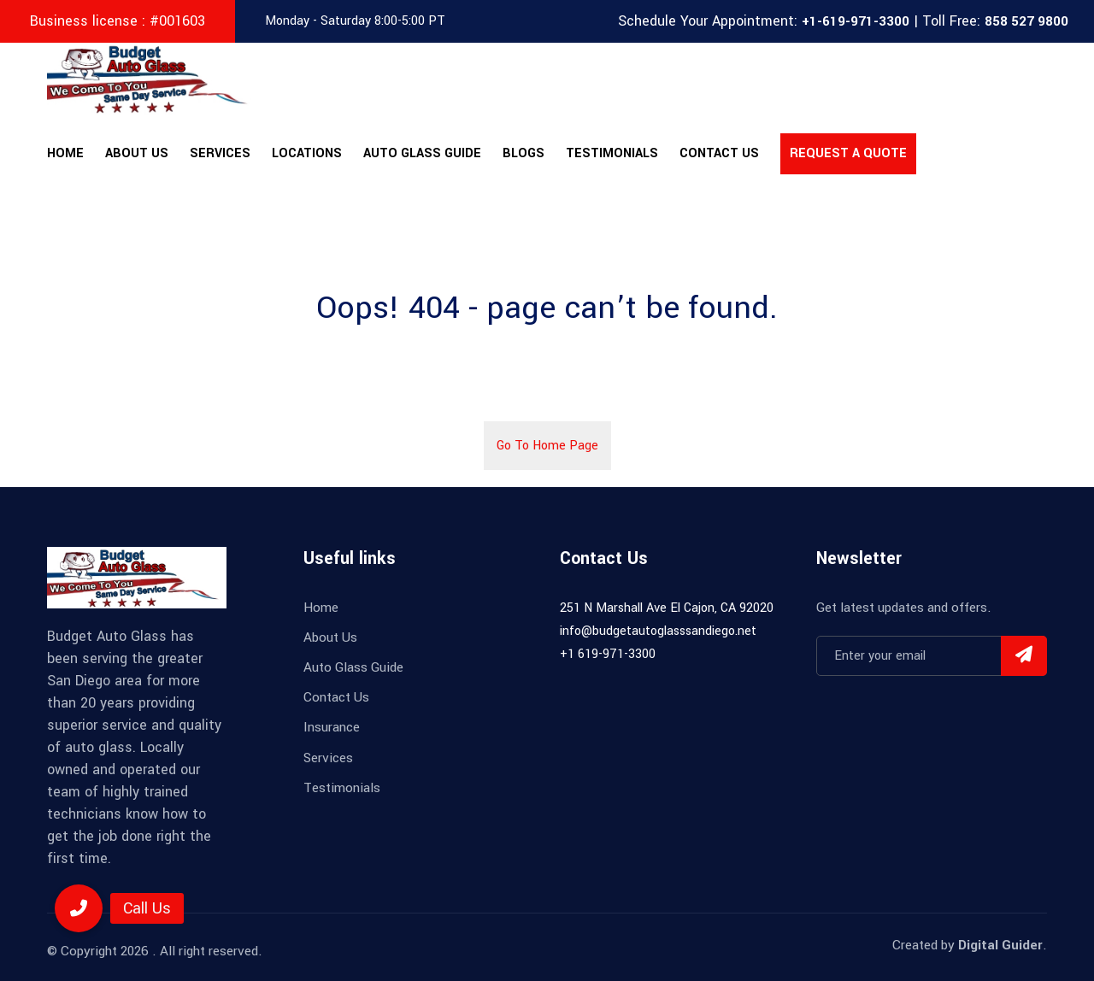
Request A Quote (848, 153)
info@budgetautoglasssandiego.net (658, 631)
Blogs (523, 153)
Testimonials (612, 153)
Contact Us (719, 153)
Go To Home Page (547, 446)
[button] (79, 908)
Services (220, 153)
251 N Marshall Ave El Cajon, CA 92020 (666, 608)
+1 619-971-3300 (608, 654)
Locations (307, 153)
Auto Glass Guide (422, 153)
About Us (136, 153)
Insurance (331, 727)
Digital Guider (1000, 945)
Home (65, 153)
